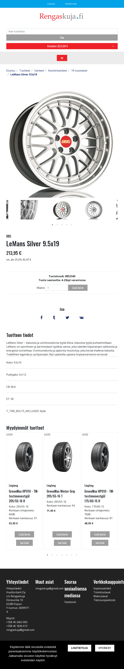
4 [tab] (66, 224)
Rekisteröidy (71, 3)
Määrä (41, 288)
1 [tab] (52, 224)
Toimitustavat (101, 592)
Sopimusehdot (102, 588)
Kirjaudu (51, 3)
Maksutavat (100, 596)
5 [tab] (71, 224)
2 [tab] (57, 224)
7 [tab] (76, 555)
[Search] (62, 31)
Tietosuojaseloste (104, 600)
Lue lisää (24, 543)
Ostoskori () (57, 46)
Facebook (70, 602)
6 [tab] (71, 555)
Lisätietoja (79, 648)
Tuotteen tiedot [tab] (19, 335)
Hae (62, 37)
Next (120, 214)
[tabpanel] (62, 209)
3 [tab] (62, 224)
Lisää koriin (77, 288)
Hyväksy (104, 648)
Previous (3, 214)
